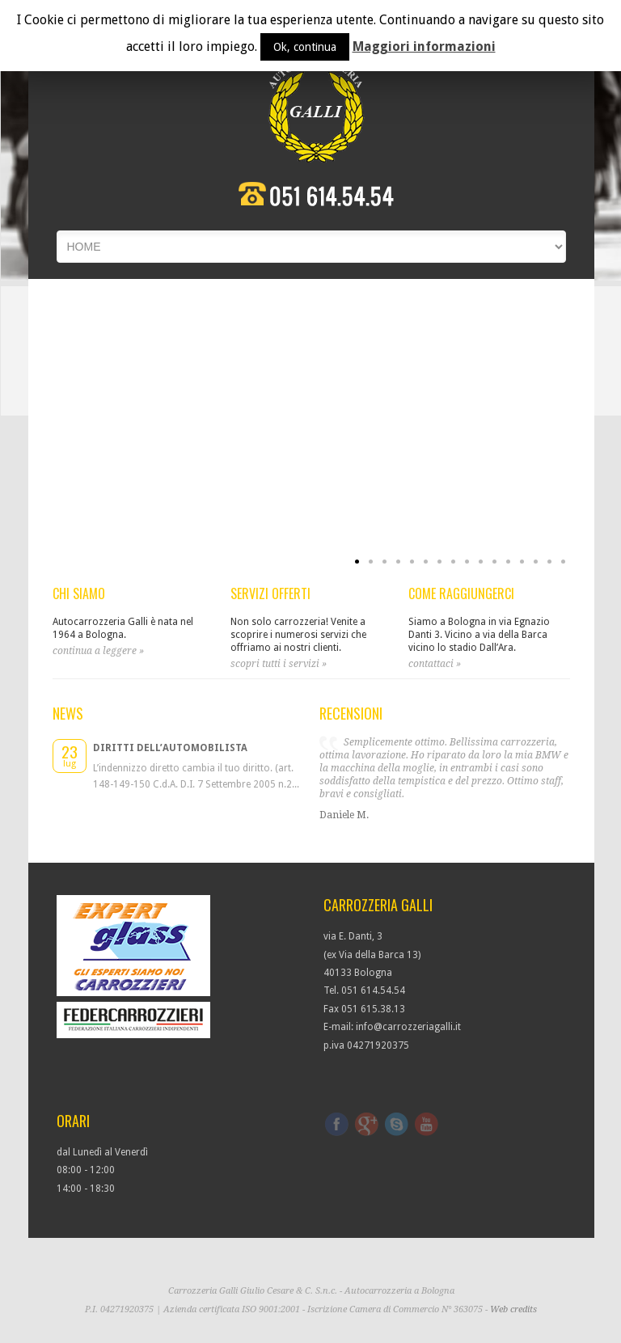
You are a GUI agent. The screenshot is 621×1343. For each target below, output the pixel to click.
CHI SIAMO (79, 593)
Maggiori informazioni (424, 46)
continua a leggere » (98, 651)
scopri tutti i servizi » (278, 663)
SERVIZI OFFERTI (270, 593)
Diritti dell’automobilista (170, 748)
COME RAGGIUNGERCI (461, 593)
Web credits (513, 1309)
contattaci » (434, 663)
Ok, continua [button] (304, 46)
